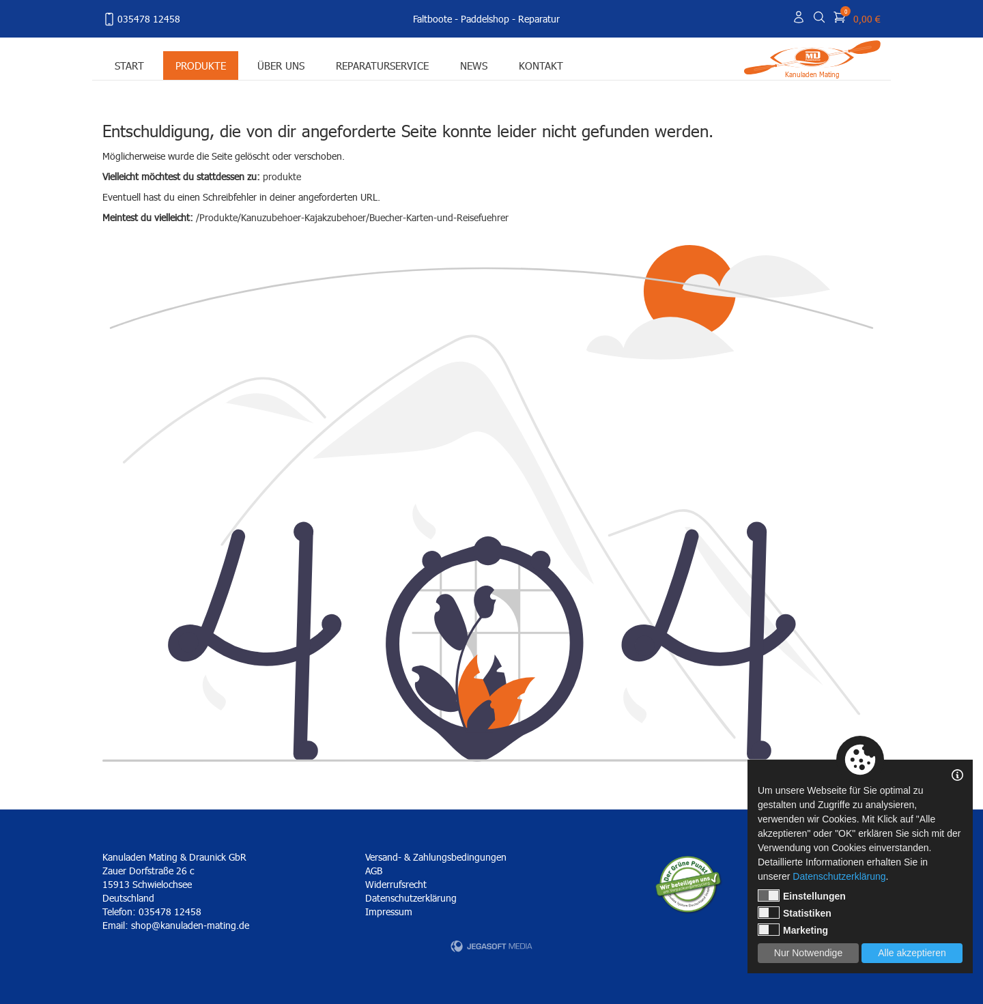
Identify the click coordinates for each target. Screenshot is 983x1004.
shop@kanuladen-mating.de (190, 925)
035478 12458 (141, 19)
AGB (373, 870)
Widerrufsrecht (396, 884)
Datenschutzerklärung (411, 898)
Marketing (793, 929)
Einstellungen (802, 895)
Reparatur (539, 19)
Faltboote (432, 19)
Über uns (280, 65)
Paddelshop (485, 19)
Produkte (200, 65)
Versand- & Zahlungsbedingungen (436, 857)
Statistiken (794, 912)
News (473, 65)
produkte (282, 176)
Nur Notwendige (808, 952)
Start (129, 65)
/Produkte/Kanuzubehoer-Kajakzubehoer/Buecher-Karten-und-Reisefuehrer (352, 217)
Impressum (388, 911)
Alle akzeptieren (912, 952)
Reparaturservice (382, 65)
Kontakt (541, 65)
